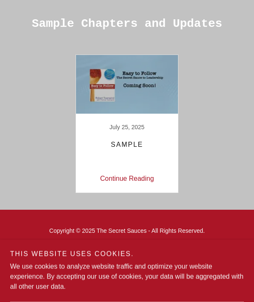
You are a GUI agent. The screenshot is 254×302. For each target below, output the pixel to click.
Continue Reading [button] (127, 178)
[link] (127, 124)
